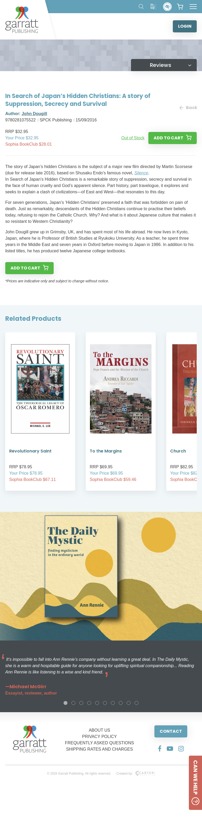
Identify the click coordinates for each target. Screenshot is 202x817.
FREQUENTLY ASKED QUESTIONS (99, 743)
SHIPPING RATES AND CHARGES (99, 749)
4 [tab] (89, 703)
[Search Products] (141, 6)
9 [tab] (128, 703)
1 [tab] (65, 703)
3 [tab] (81, 703)
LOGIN (184, 26)
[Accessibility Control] (167, 6)
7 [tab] (112, 703)
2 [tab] (73, 703)
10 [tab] (136, 703)
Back (188, 108)
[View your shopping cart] (180, 6)
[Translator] (153, 6)
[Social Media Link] (159, 748)
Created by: (135, 773)
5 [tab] (97, 703)
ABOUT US (99, 730)
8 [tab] (120, 703)
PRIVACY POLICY (99, 736)
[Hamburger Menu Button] (193, 6)
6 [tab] (105, 703)
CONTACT (171, 731)
